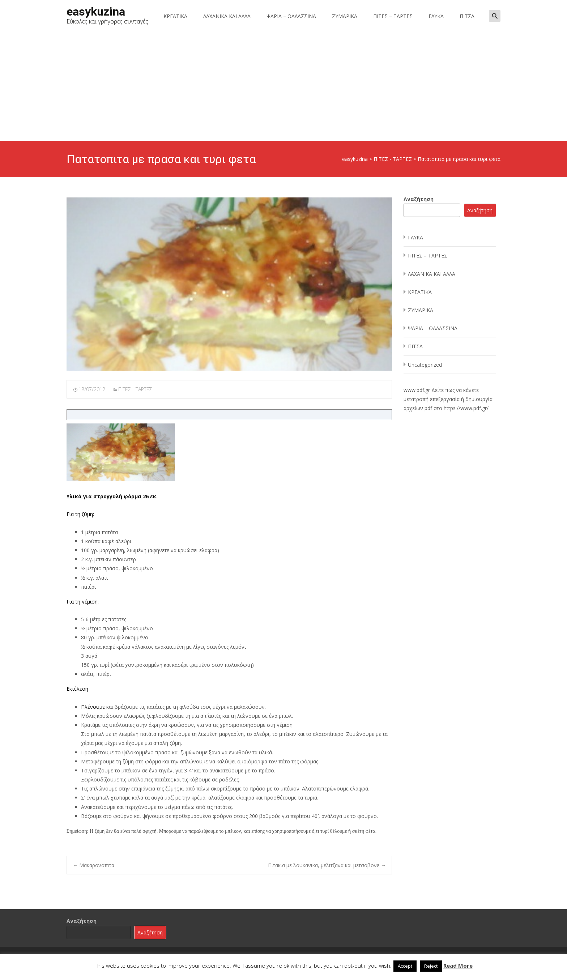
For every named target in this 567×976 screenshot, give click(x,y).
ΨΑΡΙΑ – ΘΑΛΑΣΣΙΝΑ (291, 16)
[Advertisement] (283, 86)
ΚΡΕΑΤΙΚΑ (175, 16)
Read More (458, 965)
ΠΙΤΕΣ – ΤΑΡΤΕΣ (393, 16)
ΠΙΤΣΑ (467, 16)
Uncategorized (425, 364)
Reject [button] (431, 966)
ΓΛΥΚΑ (436, 16)
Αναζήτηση (419, 199)
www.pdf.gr (417, 390)
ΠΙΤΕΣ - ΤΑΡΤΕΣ (135, 389)
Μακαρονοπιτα (93, 865)
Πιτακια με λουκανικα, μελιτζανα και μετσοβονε (327, 865)
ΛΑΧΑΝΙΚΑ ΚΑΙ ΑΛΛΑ (227, 16)
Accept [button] (405, 966)
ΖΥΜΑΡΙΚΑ (344, 16)
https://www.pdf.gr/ (466, 408)
